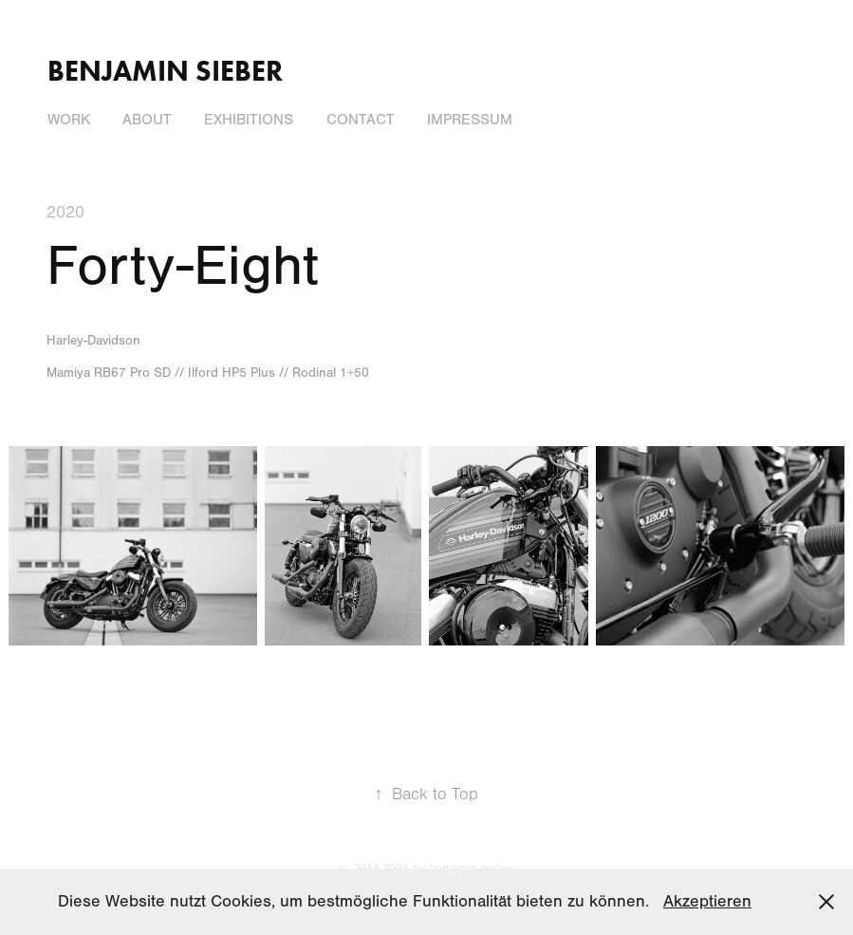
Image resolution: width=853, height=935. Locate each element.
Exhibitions (248, 119)
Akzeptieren (707, 901)
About (147, 119)
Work (68, 119)
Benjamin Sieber (165, 70)
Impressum (469, 119)
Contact (360, 119)
